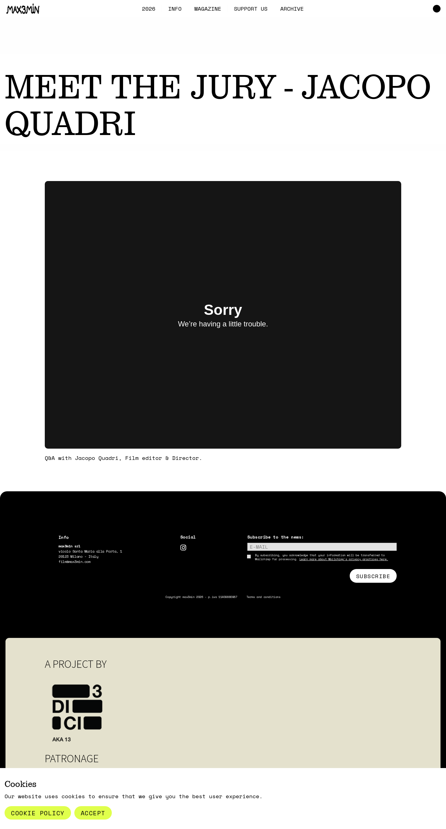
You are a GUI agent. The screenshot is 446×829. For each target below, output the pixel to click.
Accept (93, 813)
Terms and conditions (263, 597)
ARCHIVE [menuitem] (292, 8)
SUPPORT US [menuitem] (250, 8)
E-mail (259, 546)
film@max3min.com (74, 561)
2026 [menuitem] (148, 8)
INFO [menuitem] (175, 8)
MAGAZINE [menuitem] (207, 8)
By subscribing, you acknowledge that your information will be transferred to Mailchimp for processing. (321, 557)
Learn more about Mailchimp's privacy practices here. (343, 559)
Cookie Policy (38, 813)
